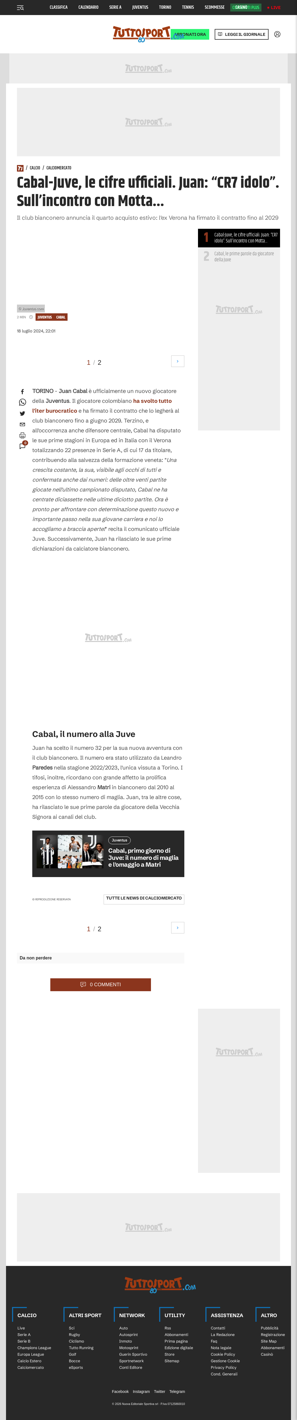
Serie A (115, 7)
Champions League (34, 1347)
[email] (22, 424)
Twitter (159, 1391)
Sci (71, 1328)
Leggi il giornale (245, 34)
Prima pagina (176, 1341)
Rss (168, 1328)
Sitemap (172, 1360)
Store (169, 1354)
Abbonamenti (176, 1334)
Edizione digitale (179, 1347)
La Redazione (223, 1334)
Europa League (31, 1354)
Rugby (74, 1334)
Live (276, 7)
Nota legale (221, 1347)
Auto (123, 1328)
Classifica (59, 7)
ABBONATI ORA (190, 34)
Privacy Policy (224, 1367)
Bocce (74, 1360)
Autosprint (128, 1334)
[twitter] (22, 413)
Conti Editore (130, 1367)
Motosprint (128, 1347)
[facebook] (22, 391)
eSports (76, 1367)
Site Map (268, 1341)
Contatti (218, 1328)
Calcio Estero (29, 1360)
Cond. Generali (224, 1374)
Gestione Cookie (225, 1360)
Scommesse (215, 7)
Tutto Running (81, 1347)
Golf (72, 1354)
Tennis (188, 7)
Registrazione (273, 1334)
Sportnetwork (131, 1360)
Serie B (24, 1341)
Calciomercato (58, 168)
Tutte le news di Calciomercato (144, 898)
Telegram (177, 1391)
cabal (60, 317)
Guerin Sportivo (133, 1354)
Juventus (140, 7)
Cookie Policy (223, 1354)
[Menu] (20, 7)
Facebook (120, 1391)
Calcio (35, 168)
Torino (165, 7)
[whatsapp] (22, 402)
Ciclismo (76, 1341)
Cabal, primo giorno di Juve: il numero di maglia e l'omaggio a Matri (143, 857)
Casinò (241, 7)
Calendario (88, 7)
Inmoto (125, 1341)
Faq (214, 1341)
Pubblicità (269, 1328)
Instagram (141, 1391)
